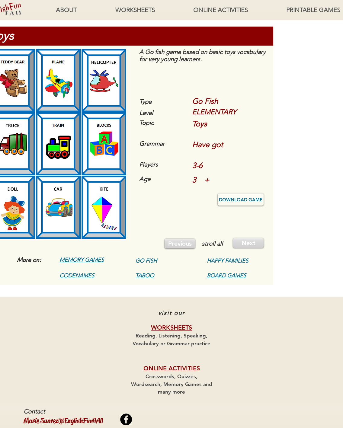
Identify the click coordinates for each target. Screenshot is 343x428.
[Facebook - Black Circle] (126, 419)
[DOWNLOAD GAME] (241, 199)
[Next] (248, 243)
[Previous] (180, 243)
